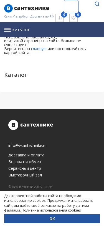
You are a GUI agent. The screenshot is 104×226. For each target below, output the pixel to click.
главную (39, 48)
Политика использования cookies (51, 210)
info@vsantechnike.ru (27, 146)
